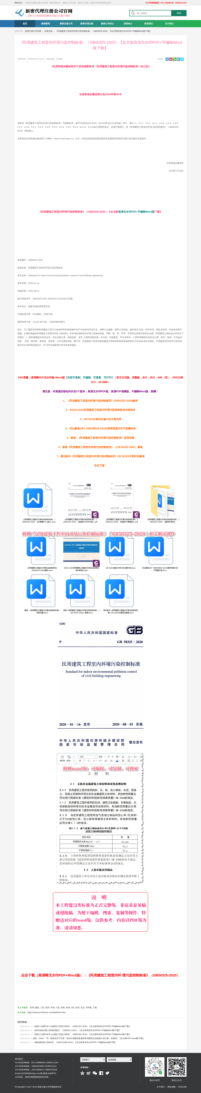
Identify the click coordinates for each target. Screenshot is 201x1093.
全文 (83, 1007)
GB (72, 1007)
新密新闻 (45, 23)
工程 (42, 1007)
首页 (25, 23)
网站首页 (18, 3)
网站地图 (171, 1087)
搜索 (179, 13)
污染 (58, 1007)
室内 (47, 1007)
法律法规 (48, 31)
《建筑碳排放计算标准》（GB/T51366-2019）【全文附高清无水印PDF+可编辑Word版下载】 (74, 1042)
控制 (63, 1007)
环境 (53, 1007)
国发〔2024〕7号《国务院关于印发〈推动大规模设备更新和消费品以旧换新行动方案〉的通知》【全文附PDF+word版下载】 (88, 1038)
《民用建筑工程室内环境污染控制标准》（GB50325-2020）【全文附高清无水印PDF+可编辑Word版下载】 (103, 31)
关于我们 (169, 23)
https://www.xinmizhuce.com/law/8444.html (47, 1012)
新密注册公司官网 (33, 31)
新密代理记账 (86, 23)
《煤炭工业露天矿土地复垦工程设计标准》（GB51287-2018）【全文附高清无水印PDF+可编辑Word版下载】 (82, 1026)
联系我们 (148, 23)
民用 (32, 1007)
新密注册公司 (66, 23)
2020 (77, 1007)
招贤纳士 (128, 23)
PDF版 (89, 1007)
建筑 (37, 1007)
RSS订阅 (182, 1087)
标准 (68, 1007)
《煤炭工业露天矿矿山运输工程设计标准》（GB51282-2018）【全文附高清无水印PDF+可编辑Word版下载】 (82, 1034)
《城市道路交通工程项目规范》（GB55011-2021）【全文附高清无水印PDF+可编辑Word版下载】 (77, 1030)
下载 (95, 1007)
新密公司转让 (107, 23)
